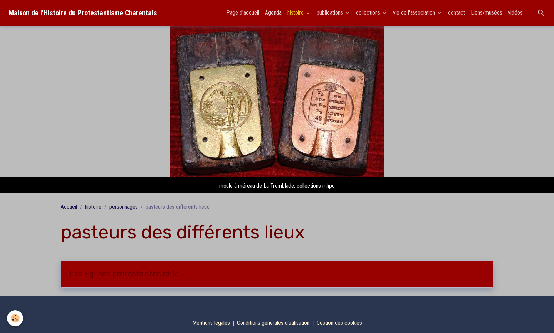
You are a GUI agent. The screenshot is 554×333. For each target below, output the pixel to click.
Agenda (273, 12)
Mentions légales (211, 322)
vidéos (515, 12)
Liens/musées (486, 12)
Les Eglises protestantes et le (124, 273)
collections (369, 12)
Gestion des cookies (339, 322)
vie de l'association (415, 12)
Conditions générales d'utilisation (273, 322)
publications (330, 12)
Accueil (69, 206)
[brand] (83, 13)
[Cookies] (15, 318)
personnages (123, 206)
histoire (296, 12)
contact (456, 12)
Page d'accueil (242, 12)
